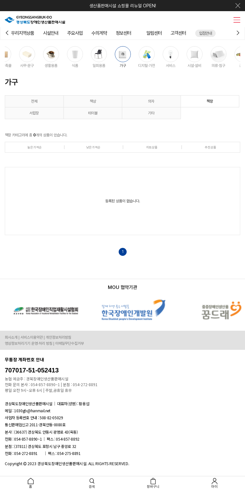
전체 (34, 101)
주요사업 (75, 33)
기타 (151, 113)
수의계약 (99, 33)
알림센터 (154, 33)
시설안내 (50, 33)
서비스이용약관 (31, 337)
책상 (93, 101)
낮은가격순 (93, 147)
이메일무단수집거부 (69, 343)
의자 (151, 101)
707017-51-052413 (32, 370)
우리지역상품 (22, 33)
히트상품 (152, 147)
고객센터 (178, 33)
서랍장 (34, 113)
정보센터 (123, 33)
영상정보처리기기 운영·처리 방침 (28, 343)
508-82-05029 (51, 417)
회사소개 (11, 337)
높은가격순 (34, 147)
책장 (210, 101)
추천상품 (210, 147)
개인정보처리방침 (58, 337)
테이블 (93, 113)
